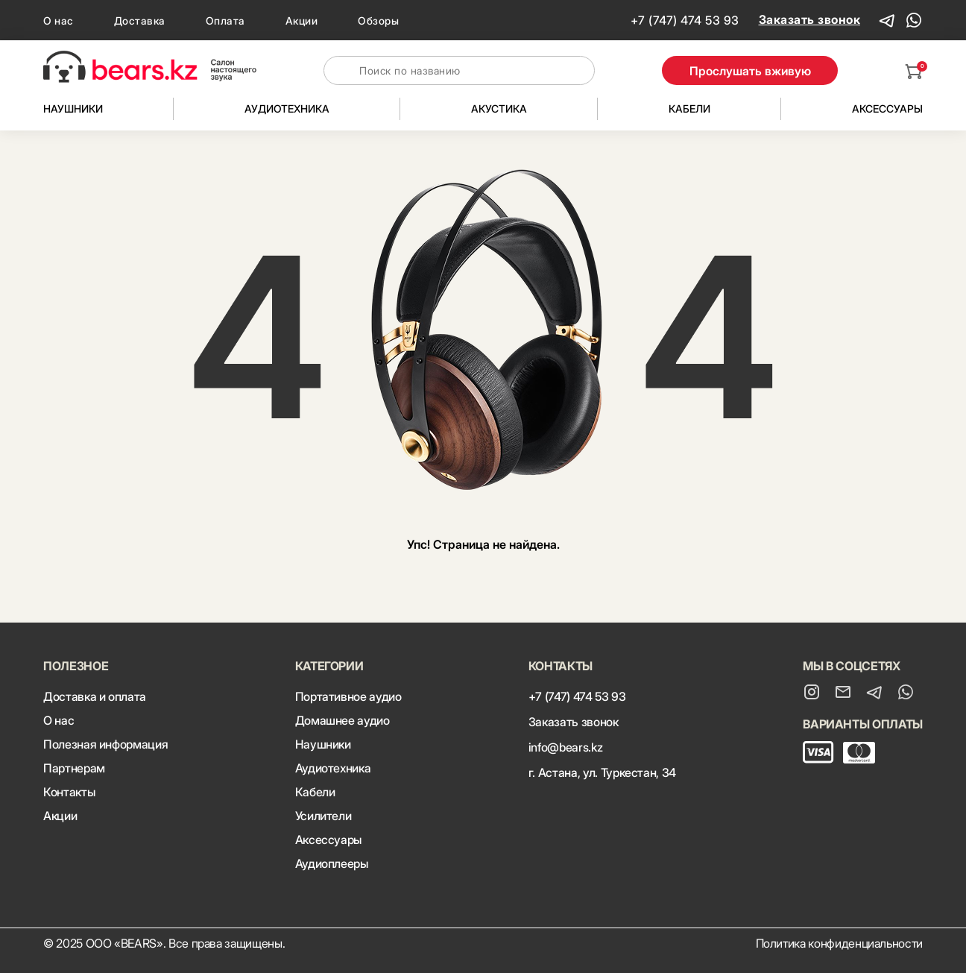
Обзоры (378, 20)
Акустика (499, 108)
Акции (301, 20)
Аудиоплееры (331, 863)
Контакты (69, 791)
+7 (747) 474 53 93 (685, 20)
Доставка (139, 20)
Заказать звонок (810, 19)
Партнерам (74, 768)
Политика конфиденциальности (840, 943)
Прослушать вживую (750, 70)
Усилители (323, 815)
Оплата (225, 20)
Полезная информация (105, 744)
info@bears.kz (565, 747)
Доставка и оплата (94, 696)
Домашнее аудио (342, 720)
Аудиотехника (286, 108)
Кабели (689, 108)
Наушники (73, 108)
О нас (58, 20)
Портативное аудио (348, 696)
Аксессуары (887, 108)
